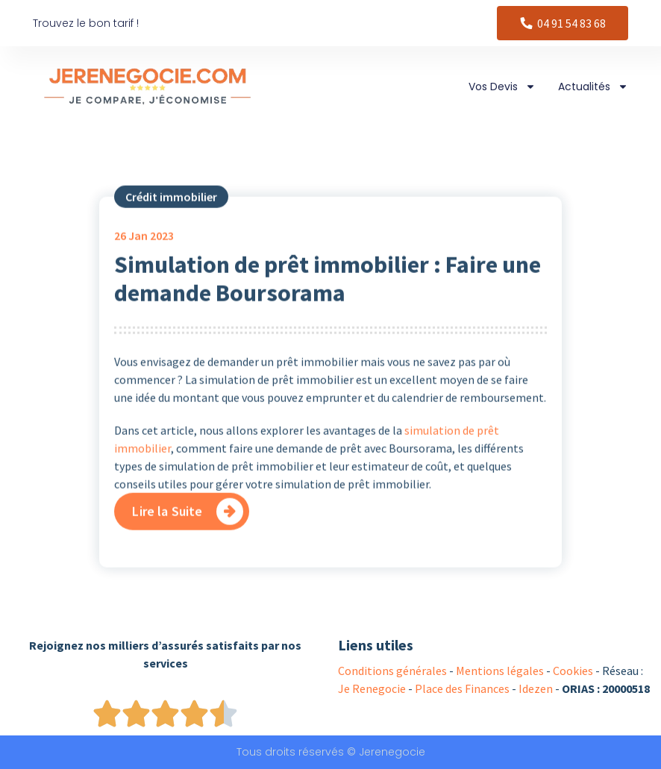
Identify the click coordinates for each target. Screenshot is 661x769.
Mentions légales (500, 670)
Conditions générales (392, 670)
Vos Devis (502, 86)
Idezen (536, 688)
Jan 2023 (144, 263)
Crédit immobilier (171, 224)
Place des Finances (462, 688)
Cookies (573, 670)
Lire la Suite (167, 538)
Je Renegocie (372, 688)
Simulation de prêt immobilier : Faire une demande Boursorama (327, 306)
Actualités (593, 86)
